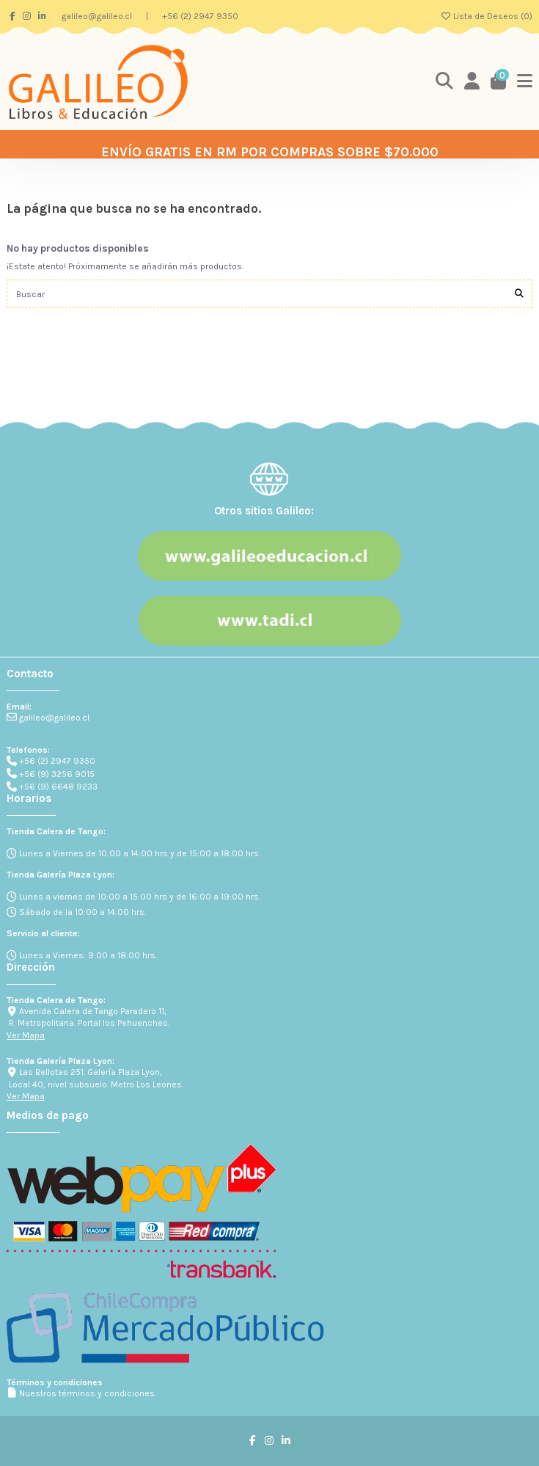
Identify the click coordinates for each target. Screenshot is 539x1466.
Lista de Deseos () (486, 16)
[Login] (472, 82)
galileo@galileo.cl (98, 16)
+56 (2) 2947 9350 (200, 16)
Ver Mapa (26, 1035)
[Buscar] (519, 294)
